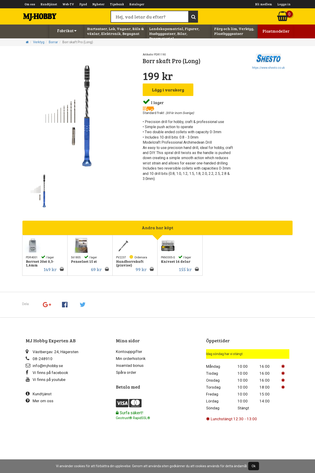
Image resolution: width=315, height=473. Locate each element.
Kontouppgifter (129, 351)
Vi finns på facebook (47, 372)
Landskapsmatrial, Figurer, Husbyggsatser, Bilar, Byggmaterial (174, 33)
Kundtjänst (48, 4)
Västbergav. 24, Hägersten (52, 351)
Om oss (30, 4)
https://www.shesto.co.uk (268, 67)
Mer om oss (39, 400)
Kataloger (136, 4)
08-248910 (39, 358)
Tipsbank (117, 4)
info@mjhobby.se (44, 365)
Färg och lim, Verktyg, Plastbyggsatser (234, 31)
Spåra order (126, 372)
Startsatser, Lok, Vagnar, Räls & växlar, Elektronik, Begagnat (115, 31)
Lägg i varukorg (168, 90)
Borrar (53, 42)
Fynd (83, 4)
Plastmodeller (276, 31)
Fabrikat (67, 30)
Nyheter (98, 4)
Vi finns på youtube (45, 379)
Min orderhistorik (130, 358)
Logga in (283, 4)
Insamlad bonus (130, 365)
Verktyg (38, 42)
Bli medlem (263, 4)
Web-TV (68, 4)
